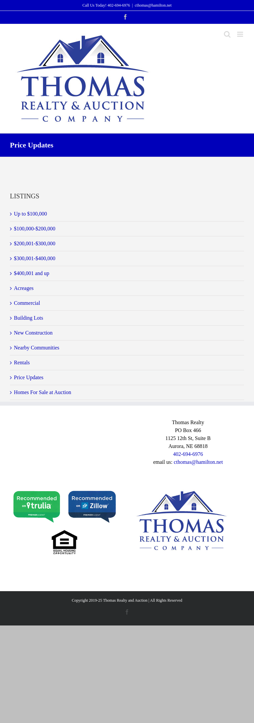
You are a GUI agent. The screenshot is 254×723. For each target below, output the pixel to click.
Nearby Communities (36, 347)
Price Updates (28, 377)
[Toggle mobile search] (227, 34)
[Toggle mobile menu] (240, 34)
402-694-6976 (118, 5)
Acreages (24, 288)
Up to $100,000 (30, 214)
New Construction (33, 333)
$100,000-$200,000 (34, 228)
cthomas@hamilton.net (153, 5)
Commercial (27, 303)
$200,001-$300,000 (34, 243)
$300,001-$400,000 (34, 258)
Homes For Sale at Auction (42, 392)
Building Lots (28, 318)
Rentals (22, 362)
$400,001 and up (31, 273)
